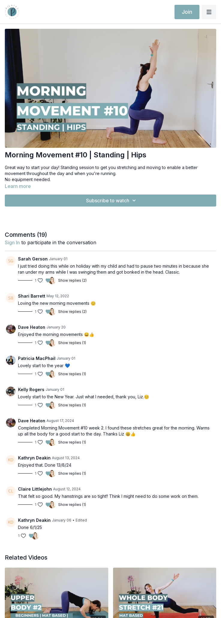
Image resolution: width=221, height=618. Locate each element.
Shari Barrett (31, 296)
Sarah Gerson (33, 258)
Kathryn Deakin (34, 457)
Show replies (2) (72, 280)
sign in (12, 242)
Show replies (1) (72, 342)
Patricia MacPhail (36, 358)
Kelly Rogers (31, 389)
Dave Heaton (31, 327)
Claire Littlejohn (35, 489)
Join (187, 12)
